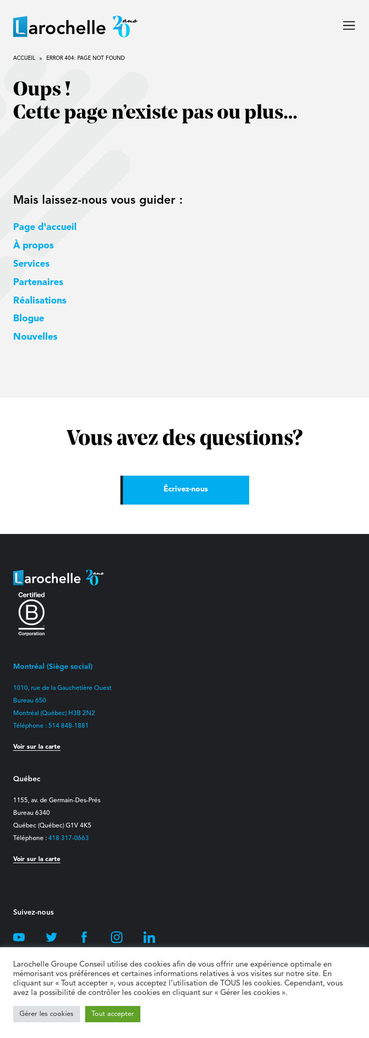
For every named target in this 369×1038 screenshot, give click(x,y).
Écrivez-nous (185, 490)
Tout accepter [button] (112, 1014)
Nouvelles (35, 337)
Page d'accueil (45, 227)
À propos (33, 245)
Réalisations (39, 301)
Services (31, 264)
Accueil (24, 58)
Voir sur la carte (36, 747)
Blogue (28, 318)
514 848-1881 (68, 726)
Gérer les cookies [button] (46, 1014)
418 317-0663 (68, 838)
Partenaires (38, 282)
